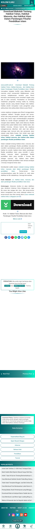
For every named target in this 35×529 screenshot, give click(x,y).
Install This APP (17, 520)
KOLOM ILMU (7, 2)
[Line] (25, 237)
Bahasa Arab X (17, 5)
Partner (13, 508)
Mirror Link (16, 219)
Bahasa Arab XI (28, 5)
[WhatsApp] (15, 237)
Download (23, 231)
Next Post (6, 374)
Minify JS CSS (22, 508)
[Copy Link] (28, 237)
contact (7, 286)
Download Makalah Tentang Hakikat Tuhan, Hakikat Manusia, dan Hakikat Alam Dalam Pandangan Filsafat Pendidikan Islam (17, 16)
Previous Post (27, 374)
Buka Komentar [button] (17, 428)
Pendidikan (17, 454)
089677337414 (19, 286)
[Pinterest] (12, 237)
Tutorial (17, 458)
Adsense (17, 445)
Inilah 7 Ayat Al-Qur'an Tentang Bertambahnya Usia (17, 475)
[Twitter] (9, 237)
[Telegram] (22, 237)
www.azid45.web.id (7, 85)
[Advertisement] (17, 42)
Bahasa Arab (17, 449)
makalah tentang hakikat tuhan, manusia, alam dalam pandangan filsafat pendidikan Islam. (17, 169)
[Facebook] (5, 237)
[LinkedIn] (19, 237)
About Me (4, 508)
